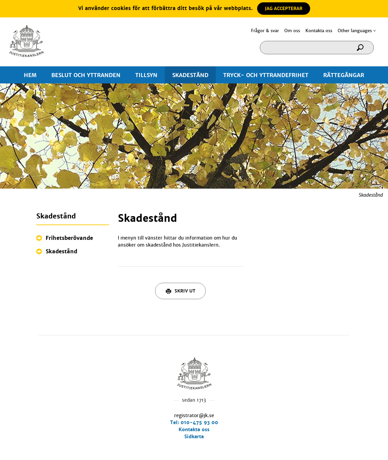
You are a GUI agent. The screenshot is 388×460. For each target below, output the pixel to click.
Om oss (292, 31)
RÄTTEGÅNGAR (343, 75)
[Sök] (362, 49)
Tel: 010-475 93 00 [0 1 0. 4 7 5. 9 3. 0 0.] (194, 422)
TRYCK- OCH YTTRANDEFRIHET (265, 75)
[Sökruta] (317, 47)
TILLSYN (146, 75)
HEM (30, 75)
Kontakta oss (318, 31)
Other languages (355, 31)
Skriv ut (180, 291)
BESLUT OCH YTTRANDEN (85, 75)
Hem (26, 41)
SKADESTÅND (190, 75)
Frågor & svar (265, 31)
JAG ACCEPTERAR (283, 8)
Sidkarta (194, 437)
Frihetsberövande (69, 238)
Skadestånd (61, 251)
